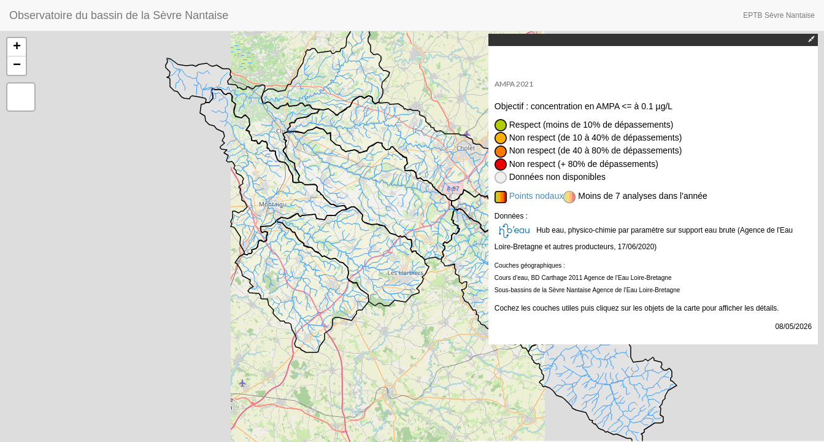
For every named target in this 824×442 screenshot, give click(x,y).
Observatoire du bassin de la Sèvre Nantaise (118, 15)
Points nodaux (536, 196)
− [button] (17, 65)
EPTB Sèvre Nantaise (779, 15)
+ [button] (17, 47)
